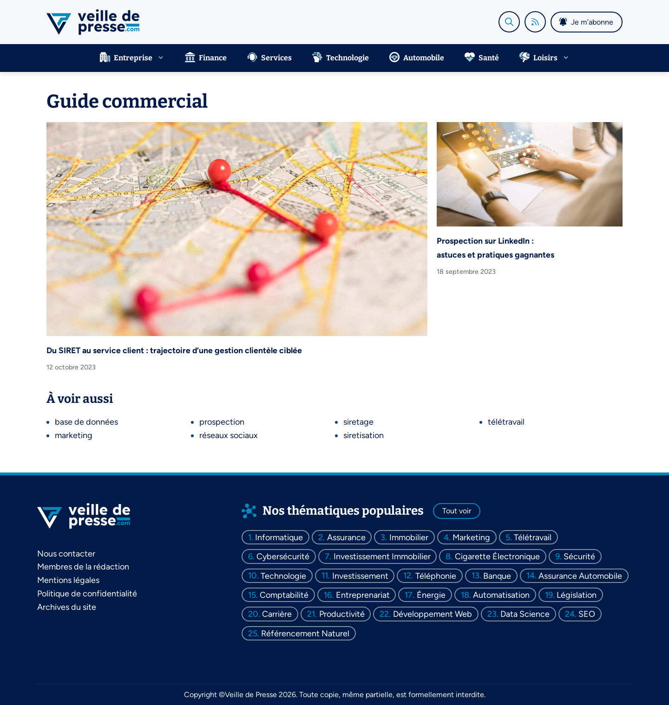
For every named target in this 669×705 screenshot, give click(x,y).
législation (577, 595)
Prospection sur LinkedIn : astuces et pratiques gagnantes (495, 247)
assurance (346, 537)
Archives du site (66, 607)
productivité (342, 614)
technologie (283, 575)
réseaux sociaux (228, 435)
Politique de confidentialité (87, 594)
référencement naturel (305, 633)
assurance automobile (580, 575)
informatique (279, 537)
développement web (432, 614)
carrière (277, 614)
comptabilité (284, 595)
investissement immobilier (382, 556)
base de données (86, 422)
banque (497, 575)
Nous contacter (66, 553)
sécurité (579, 556)
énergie (431, 595)
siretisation (363, 435)
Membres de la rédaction (83, 567)
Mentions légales (68, 580)
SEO (586, 614)
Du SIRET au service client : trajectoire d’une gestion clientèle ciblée (174, 350)
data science (525, 614)
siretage (358, 422)
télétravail (506, 422)
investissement (360, 575)
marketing (73, 435)
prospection (221, 422)
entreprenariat (363, 595)
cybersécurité (282, 556)
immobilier (408, 537)
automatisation (501, 595)
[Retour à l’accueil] (92, 21)
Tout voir (456, 510)
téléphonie (435, 575)
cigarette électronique (497, 556)
